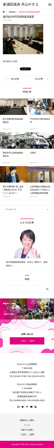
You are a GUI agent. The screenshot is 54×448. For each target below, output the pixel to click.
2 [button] (27, 255)
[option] (27, 249)
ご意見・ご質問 (27, 341)
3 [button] (30, 255)
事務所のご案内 (27, 420)
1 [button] (24, 255)
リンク (27, 425)
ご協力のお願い (27, 430)
